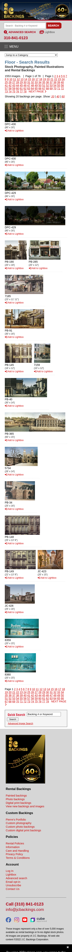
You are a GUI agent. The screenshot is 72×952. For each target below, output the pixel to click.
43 (13, 85)
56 (62, 85)
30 (24, 82)
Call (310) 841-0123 (25, 904)
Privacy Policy (14, 854)
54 (54, 85)
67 (43, 88)
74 (10, 91)
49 (36, 85)
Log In (9, 870)
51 (43, 85)
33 (36, 82)
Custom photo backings (20, 826)
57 (6, 88)
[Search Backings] (25, 26)
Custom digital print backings (23, 830)
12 (18, 79)
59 (13, 88)
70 (54, 88)
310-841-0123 (16, 38)
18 (40, 79)
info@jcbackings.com (25, 909)
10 (10, 79)
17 (37, 79)
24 (63, 79)
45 (21, 85)
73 (6, 91)
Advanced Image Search (20, 723)
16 (33, 79)
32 (32, 82)
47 (28, 85)
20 (48, 79)
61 (21, 88)
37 (51, 82)
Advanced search (16, 878)
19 (44, 79)
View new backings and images (25, 806)
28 (17, 82)
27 (13, 82)
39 (58, 82)
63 (28, 88)
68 (47, 88)
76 (17, 91)
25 (6, 82)
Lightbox (50, 32)
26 (10, 82)
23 (59, 79)
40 (62, 82)
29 (21, 82)
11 (14, 79)
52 (47, 85)
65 (36, 88)
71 (58, 88)
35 (43, 82)
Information (13, 847)
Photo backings (15, 799)
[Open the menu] (36, 46)
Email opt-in (13, 881)
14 (25, 79)
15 (29, 79)
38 (54, 82)
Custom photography (18, 823)
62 (24, 88)
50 (39, 85)
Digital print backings (18, 802)
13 (22, 79)
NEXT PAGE (37, 91)
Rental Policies (15, 843)
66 (39, 88)
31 (28, 82)
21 (52, 79)
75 (13, 91)
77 (21, 91)
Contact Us (12, 889)
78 (24, 91)
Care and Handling (17, 850)
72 (62, 88)
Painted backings (16, 795)
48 (32, 85)
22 (55, 79)
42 (10, 85)
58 (10, 88)
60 (17, 88)
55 (58, 85)
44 (17, 85)
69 (51, 88)
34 (39, 82)
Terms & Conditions (18, 857)
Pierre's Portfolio (16, 819)
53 (51, 85)
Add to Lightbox (14, 130)
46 (24, 85)
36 (47, 82)
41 (6, 85)
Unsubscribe (13, 885)
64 (32, 88)
